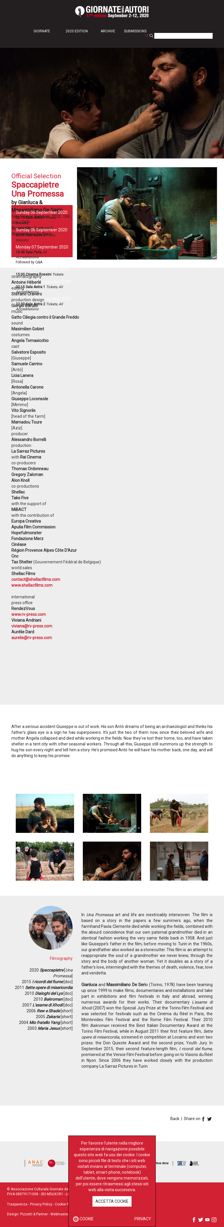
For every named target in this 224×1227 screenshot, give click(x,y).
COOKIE (83, 1219)
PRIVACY (142, 1219)
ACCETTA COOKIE (112, 1201)
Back (174, 1118)
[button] (45, 31)
